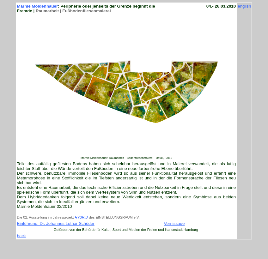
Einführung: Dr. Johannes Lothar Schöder (55, 223)
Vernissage (174, 223)
